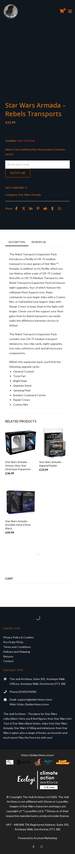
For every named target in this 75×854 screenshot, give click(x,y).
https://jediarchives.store (33, 704)
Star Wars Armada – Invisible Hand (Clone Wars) (18, 524)
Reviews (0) (39, 242)
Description (17, 242)
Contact (8, 661)
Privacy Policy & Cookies (18, 637)
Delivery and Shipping (16, 651)
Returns (8, 656)
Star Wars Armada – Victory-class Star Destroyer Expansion (18, 465)
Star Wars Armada (29, 194)
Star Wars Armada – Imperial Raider (51, 463)
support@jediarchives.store (34, 699)
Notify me (17, 173)
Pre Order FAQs (13, 642)
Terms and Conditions (17, 647)
